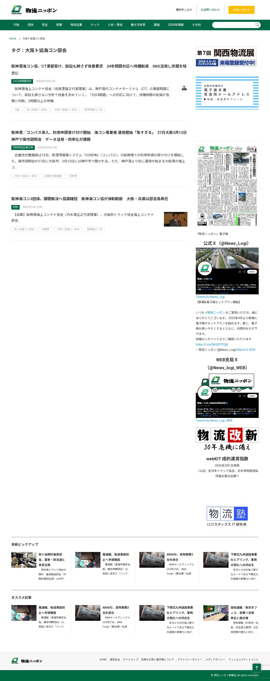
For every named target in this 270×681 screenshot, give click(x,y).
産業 (59, 24)
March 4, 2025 (246, 349)
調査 (157, 24)
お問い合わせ (241, 10)
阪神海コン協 (94, 229)
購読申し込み (184, 9)
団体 (31, 24)
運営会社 (115, 659)
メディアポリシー (215, 659)
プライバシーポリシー (189, 659)
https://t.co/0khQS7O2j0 (212, 344)
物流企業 (76, 24)
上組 (16, 109)
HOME (103, 659)
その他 (196, 24)
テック (95, 24)
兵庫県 (45, 229)
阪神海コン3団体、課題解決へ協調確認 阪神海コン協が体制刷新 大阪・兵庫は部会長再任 (89, 199)
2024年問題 (176, 24)
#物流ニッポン (215, 312)
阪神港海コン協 (93, 109)
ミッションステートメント (243, 659)
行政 (16, 24)
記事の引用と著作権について (157, 659)
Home (12, 38)
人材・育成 (115, 24)
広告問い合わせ (210, 9)
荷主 (45, 24)
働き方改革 (138, 24)
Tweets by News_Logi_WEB (214, 420)
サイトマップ (130, 659)
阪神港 (73, 176)
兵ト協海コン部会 (37, 109)
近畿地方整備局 (53, 176)
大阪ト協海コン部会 (65, 109)
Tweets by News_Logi (210, 297)
